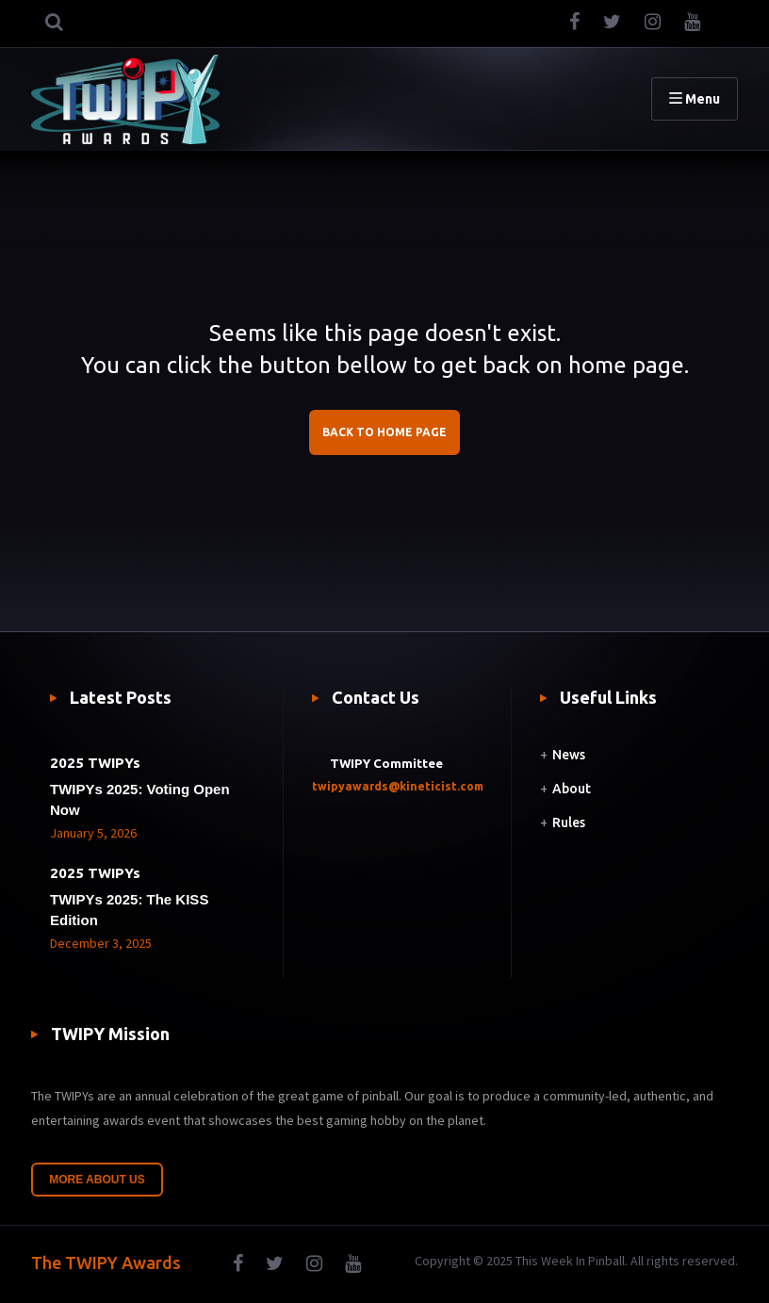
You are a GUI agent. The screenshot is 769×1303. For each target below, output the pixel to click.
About (571, 788)
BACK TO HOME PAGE (384, 432)
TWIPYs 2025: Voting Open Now (140, 799)
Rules (568, 822)
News (568, 754)
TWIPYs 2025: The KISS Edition (129, 909)
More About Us (97, 1179)
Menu (694, 98)
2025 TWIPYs (95, 763)
